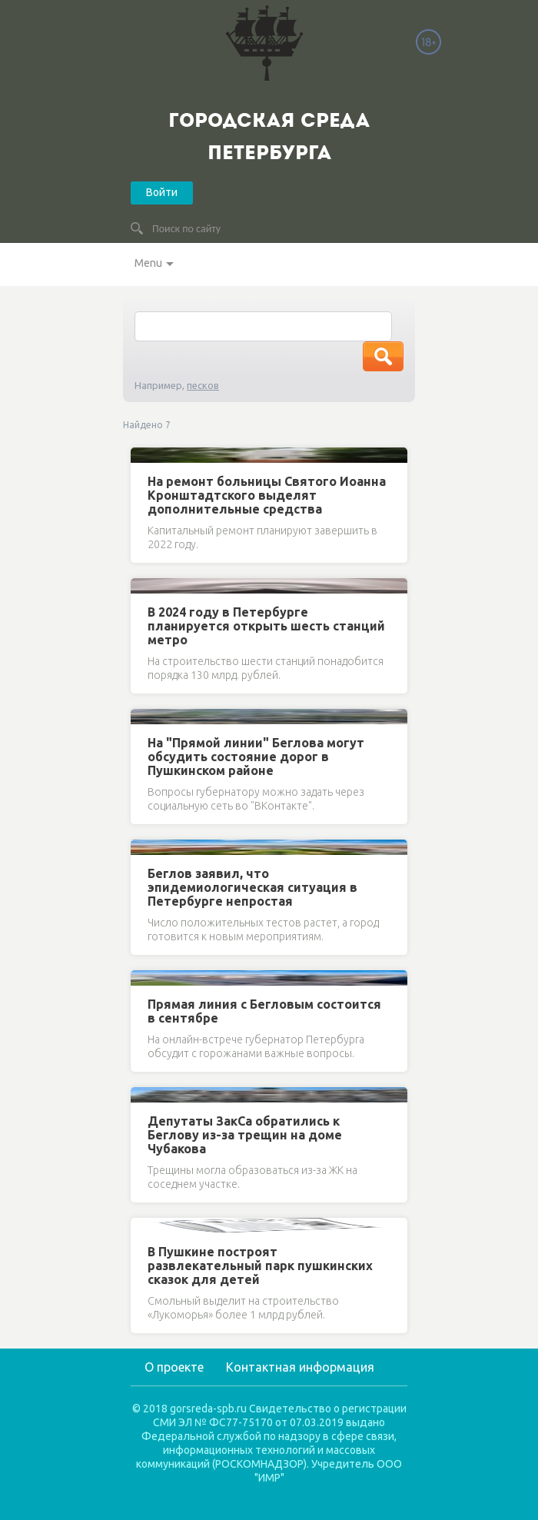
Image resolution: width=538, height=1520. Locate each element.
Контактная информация (300, 1367)
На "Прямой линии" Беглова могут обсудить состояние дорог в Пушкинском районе (256, 756)
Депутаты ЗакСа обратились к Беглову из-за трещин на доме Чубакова (245, 1135)
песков (203, 385)
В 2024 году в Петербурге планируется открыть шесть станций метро (266, 626)
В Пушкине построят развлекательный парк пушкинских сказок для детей (260, 1265)
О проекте (174, 1367)
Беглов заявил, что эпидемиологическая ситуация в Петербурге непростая (252, 887)
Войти (162, 192)
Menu (148, 263)
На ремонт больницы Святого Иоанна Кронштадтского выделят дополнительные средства (267, 495)
